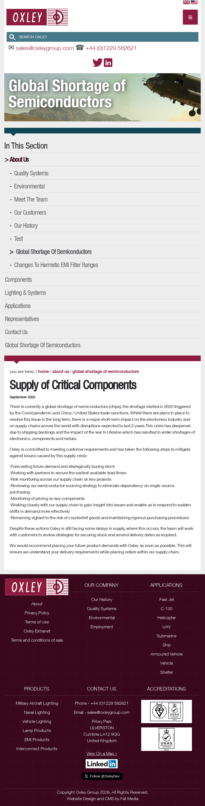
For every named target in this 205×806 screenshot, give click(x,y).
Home (43, 371)
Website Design (81, 798)
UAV (167, 626)
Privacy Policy (37, 612)
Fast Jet (166, 599)
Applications (17, 305)
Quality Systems (31, 173)
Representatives (22, 318)
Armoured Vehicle (167, 653)
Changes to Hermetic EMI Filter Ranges (56, 264)
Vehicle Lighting (36, 721)
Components (18, 279)
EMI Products (37, 739)
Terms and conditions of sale (37, 639)
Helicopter (166, 617)
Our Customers (30, 212)
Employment (101, 626)
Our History (26, 225)
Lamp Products (37, 730)
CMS (109, 798)
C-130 (166, 608)
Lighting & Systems (25, 292)
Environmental (29, 186)
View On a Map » (101, 753)
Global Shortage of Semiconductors (53, 251)
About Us (19, 159)
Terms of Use (37, 621)
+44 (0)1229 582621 (111, 47)
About (36, 603)
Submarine (166, 635)
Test (18, 238)
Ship (167, 644)
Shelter (166, 672)
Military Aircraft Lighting (37, 703)
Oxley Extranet (37, 630)
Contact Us (16, 331)
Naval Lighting (37, 712)
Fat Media (129, 798)
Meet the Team (31, 199)
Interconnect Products (36, 748)
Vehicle (166, 663)
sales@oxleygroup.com (45, 47)
